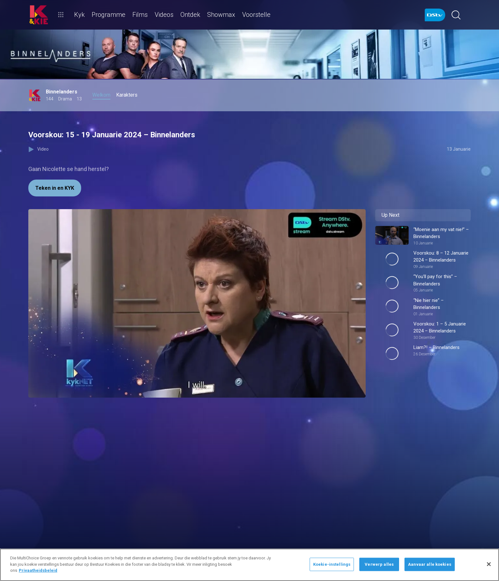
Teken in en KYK (54, 188)
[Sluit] (489, 564)
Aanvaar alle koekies (429, 564)
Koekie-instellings (331, 564)
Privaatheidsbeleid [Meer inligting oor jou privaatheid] (38, 570)
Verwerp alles (379, 564)
